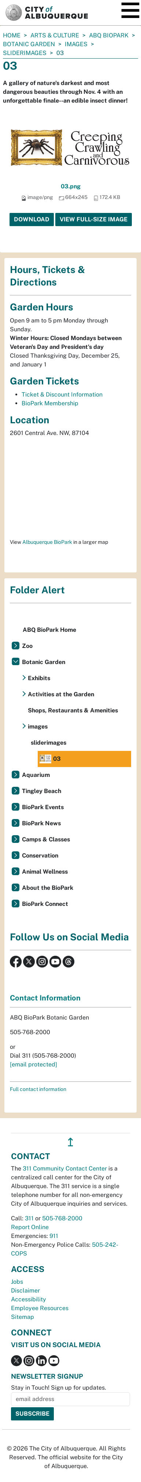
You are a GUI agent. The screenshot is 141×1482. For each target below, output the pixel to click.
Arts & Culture (54, 35)
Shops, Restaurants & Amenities (73, 710)
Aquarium (36, 774)
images (76, 44)
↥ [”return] (70, 1142)
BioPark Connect (45, 903)
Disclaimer (25, 1290)
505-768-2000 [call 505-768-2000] (62, 1218)
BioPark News (41, 823)
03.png (71, 186)
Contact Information (45, 997)
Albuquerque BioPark (47, 542)
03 (50, 759)
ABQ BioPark (109, 35)
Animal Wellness (45, 871)
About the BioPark (47, 887)
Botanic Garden (29, 44)
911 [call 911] (53, 1235)
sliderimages (25, 52)
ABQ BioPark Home (49, 629)
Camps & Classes (46, 839)
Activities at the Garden (61, 694)
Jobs (17, 1281)
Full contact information (38, 1089)
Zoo (27, 645)
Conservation (40, 855)
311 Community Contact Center (65, 1168)
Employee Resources (39, 1308)
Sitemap (22, 1316)
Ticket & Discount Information (62, 394)
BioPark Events (43, 807)
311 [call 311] (29, 1218)
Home (12, 35)
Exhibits (39, 678)
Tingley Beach (41, 791)
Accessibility (28, 1299)
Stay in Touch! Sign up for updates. (58, 1387)
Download (31, 219)
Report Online (30, 1227)
